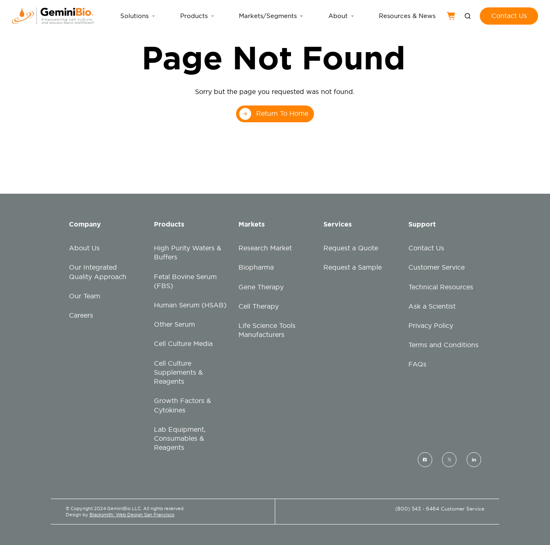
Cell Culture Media (183, 343)
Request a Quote (350, 248)
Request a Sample (352, 267)
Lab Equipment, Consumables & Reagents (180, 438)
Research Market (265, 248)
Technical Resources (440, 287)
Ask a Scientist (432, 306)
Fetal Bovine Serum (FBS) (185, 281)
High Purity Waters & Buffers (187, 253)
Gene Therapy (261, 287)
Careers (81, 315)
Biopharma (256, 267)
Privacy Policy (430, 325)
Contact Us (426, 248)
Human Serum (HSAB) (190, 305)
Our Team (84, 296)
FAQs (417, 364)
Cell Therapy (258, 306)
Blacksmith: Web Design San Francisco (131, 514)
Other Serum (174, 324)
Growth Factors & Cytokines (182, 405)
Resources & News (407, 15)
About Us (84, 248)
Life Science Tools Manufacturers (267, 330)
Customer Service (436, 267)
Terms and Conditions (443, 344)
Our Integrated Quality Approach (97, 272)
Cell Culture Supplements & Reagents (178, 372)
